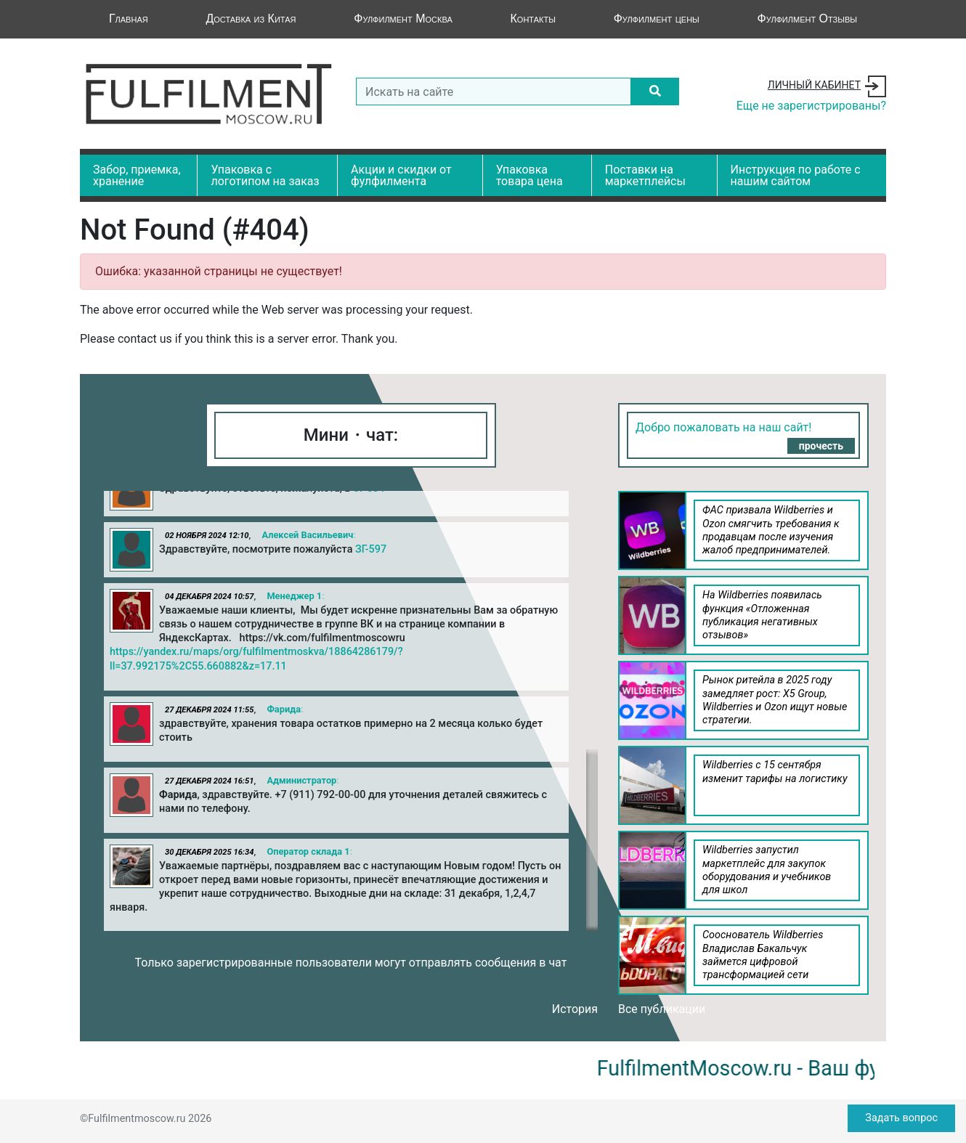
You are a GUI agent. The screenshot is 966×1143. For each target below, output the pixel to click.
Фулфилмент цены (656, 18)
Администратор (301, 780)
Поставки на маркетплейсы (645, 175)
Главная (128, 18)
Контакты (533, 18)
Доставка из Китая (251, 18)
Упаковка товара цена (529, 175)
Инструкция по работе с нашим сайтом (796, 175)
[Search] (493, 91)
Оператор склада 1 (308, 851)
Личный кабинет (814, 85)
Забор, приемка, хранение (137, 175)
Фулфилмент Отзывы (807, 18)
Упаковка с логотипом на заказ (265, 175)
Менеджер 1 (294, 595)
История (575, 1009)
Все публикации (661, 1009)
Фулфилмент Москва (403, 18)
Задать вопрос (901, 1118)
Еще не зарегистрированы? (811, 106)
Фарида (284, 709)
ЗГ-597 (370, 549)
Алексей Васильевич (307, 534)
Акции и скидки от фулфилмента (401, 175)
